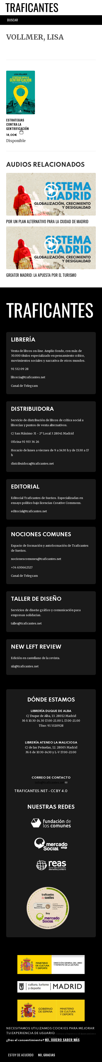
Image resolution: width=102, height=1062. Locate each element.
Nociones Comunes (41, 534)
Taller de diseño (36, 599)
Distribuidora (32, 409)
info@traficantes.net (51, 782)
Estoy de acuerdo (21, 1054)
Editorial (25, 487)
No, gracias (46, 1054)
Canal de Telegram (24, 386)
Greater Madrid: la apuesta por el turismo (41, 275)
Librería (23, 340)
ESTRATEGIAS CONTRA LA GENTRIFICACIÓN (17, 124)
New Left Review (36, 647)
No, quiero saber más (62, 1039)
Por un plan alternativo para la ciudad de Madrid (47, 221)
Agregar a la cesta (21, 132)
